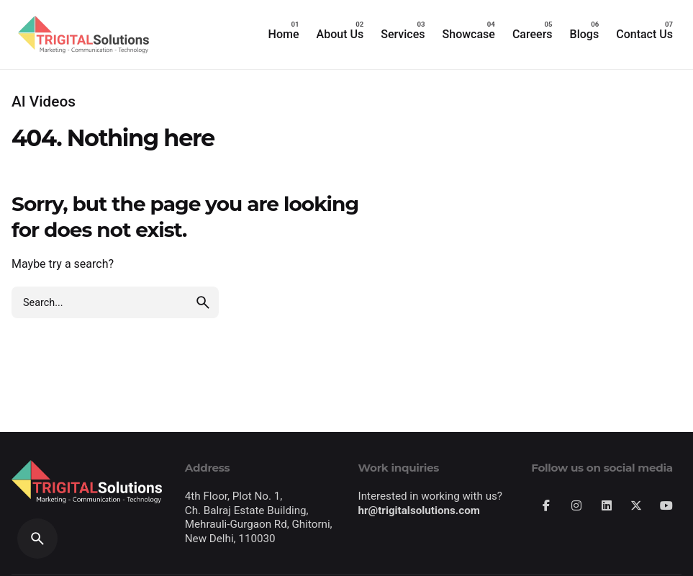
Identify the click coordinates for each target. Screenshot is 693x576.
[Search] (37, 538)
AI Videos (44, 101)
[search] (203, 302)
